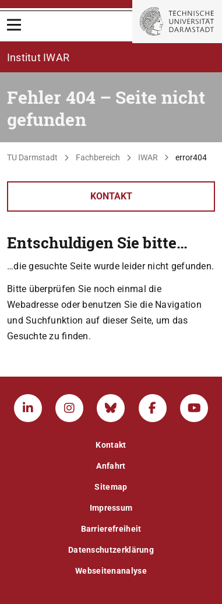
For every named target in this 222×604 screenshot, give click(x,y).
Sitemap (110, 486)
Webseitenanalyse (111, 570)
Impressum (111, 507)
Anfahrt (110, 465)
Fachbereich (98, 157)
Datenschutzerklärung (111, 549)
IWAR (148, 157)
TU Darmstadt (32, 157)
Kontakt (111, 196)
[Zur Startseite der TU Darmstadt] (177, 21)
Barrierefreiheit (111, 528)
